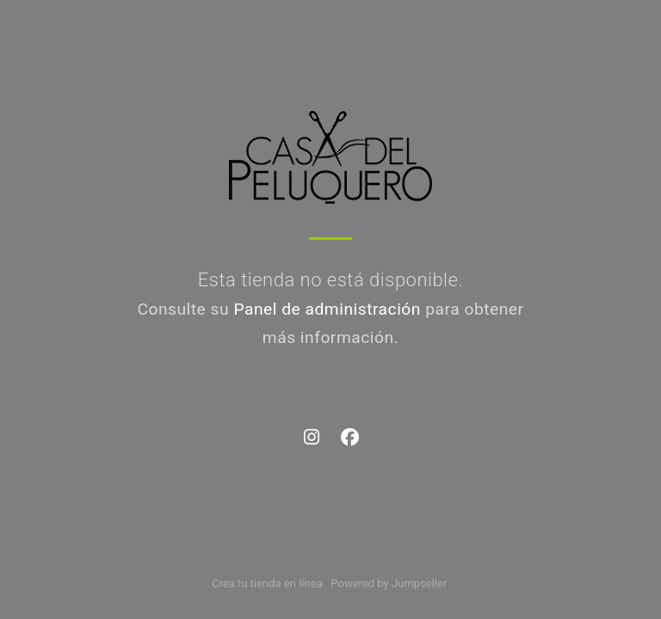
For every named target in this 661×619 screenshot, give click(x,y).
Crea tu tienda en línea (268, 583)
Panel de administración (327, 309)
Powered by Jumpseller (388, 583)
